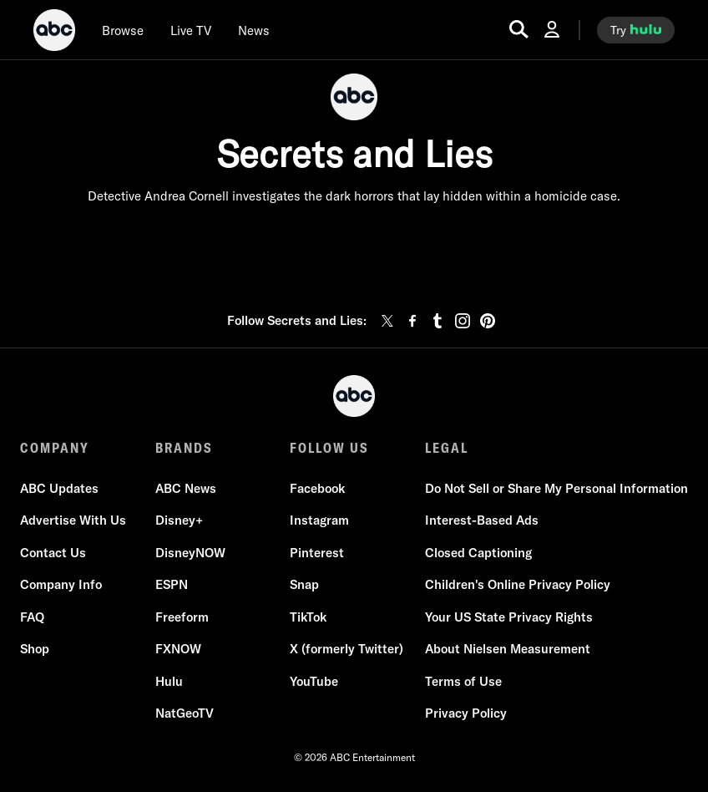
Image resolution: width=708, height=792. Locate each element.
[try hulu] (636, 30)
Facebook (317, 488)
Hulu (169, 681)
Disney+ (179, 520)
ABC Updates (59, 488)
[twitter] (387, 320)
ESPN (171, 584)
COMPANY (54, 447)
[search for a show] (518, 29)
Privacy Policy (466, 713)
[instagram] (462, 320)
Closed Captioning (478, 553)
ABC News (185, 488)
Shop (34, 649)
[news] (254, 30)
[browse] (123, 30)
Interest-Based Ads (482, 520)
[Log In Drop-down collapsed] (552, 29)
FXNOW (178, 649)
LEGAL (446, 447)
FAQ (32, 617)
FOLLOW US (329, 447)
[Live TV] (190, 30)
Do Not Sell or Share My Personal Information (556, 488)
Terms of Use (463, 681)
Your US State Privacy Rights (509, 617)
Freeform (182, 617)
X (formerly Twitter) (346, 649)
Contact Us (53, 553)
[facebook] (412, 320)
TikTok (308, 617)
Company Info (61, 584)
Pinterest (317, 553)
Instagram (319, 520)
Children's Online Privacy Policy (517, 584)
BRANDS (184, 447)
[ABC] (54, 32)
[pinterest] (487, 320)
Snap (304, 584)
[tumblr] (437, 320)
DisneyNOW (190, 553)
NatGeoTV (184, 713)
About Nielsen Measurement (507, 649)
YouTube (314, 681)
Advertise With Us (73, 520)
